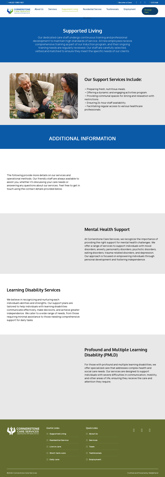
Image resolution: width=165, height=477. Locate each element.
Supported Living (58, 433)
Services (93, 440)
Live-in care (55, 446)
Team (92, 446)
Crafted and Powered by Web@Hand (142, 473)
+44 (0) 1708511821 (15, 2)
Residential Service (59, 440)
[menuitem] (39, 9)
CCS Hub (153, 2)
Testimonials (95, 453)
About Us (93, 433)
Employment (95, 459)
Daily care (54, 459)
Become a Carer (124, 2)
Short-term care (58, 453)
